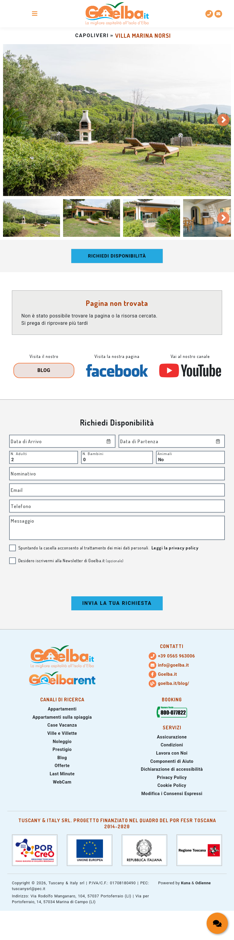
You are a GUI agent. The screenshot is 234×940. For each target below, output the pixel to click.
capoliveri (92, 35)
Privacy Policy (172, 777)
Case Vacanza (62, 725)
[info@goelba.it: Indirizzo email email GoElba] (218, 14)
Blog (43, 370)
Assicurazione (172, 737)
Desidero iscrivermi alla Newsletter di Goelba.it (71, 560)
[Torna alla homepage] (117, 13)
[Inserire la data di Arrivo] (109, 441)
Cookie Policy (172, 785)
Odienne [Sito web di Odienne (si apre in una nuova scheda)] (203, 883)
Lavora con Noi (171, 753)
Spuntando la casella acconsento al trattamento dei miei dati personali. (108, 547)
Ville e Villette (62, 733)
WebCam (62, 782)
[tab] (31, 218)
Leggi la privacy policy (175, 547)
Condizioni (172, 745)
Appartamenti (62, 709)
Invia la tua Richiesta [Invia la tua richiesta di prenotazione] (117, 603)
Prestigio (62, 749)
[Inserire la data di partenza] (172, 441)
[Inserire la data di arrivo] (62, 441)
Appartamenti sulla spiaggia (62, 717)
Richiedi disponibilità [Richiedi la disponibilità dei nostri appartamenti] (117, 256)
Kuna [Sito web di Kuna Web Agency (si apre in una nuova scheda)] (185, 883)
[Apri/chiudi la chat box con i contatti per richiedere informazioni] (217, 923)
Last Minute (62, 774)
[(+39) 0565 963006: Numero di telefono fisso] (209, 14)
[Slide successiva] (223, 120)
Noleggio (62, 741)
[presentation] (117, 581)
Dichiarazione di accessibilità (172, 769)
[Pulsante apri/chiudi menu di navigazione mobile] (34, 13)
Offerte (62, 765)
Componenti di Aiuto (171, 761)
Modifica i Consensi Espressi (171, 793)
